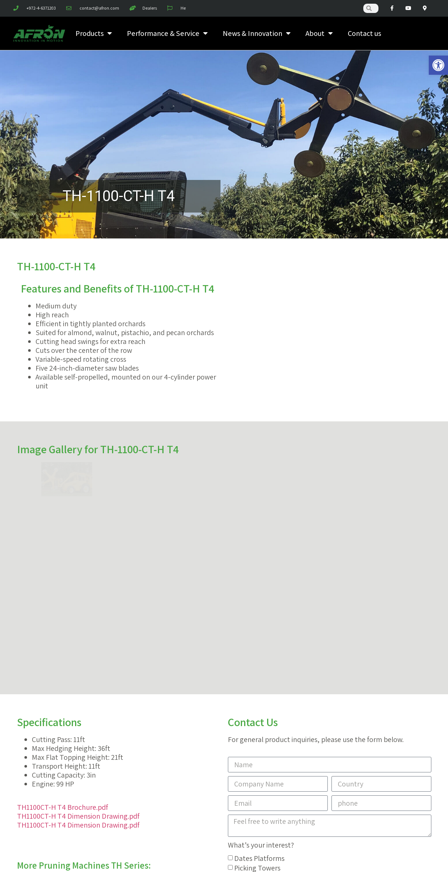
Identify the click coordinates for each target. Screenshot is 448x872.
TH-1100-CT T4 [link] (121, 676)
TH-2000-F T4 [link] (169, 710)
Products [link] (93, 33)
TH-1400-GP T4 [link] (48, 710)
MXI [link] (134, 858)
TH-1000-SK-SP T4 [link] (53, 676)
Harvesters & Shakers (267, 677)
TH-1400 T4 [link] (164, 693)
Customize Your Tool (266, 696)
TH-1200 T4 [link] (112, 693)
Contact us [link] (364, 33)
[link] (438, 65)
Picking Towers (257, 658)
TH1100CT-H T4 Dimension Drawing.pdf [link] (78, 606)
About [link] (319, 33)
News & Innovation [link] (257, 33)
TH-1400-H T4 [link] (110, 710)
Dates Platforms (259, 648)
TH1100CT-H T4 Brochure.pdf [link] (62, 597)
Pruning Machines (261, 667)
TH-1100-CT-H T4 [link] (51, 693)
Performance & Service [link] (167, 33)
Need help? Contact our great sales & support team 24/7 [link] (224, 742)
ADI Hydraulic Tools (264, 687)
